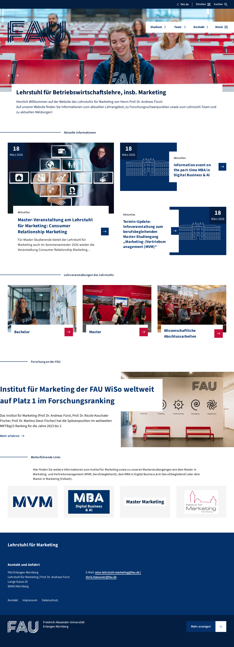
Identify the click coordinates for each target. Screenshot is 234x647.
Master (115, 332)
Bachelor (40, 332)
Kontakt (198, 27)
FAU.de (183, 4)
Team (178, 27)
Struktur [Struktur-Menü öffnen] (203, 4)
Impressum (30, 600)
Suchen (220, 4)
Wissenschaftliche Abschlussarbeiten (190, 334)
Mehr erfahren (10, 436)
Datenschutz (50, 600)
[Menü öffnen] (221, 27)
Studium (156, 27)
